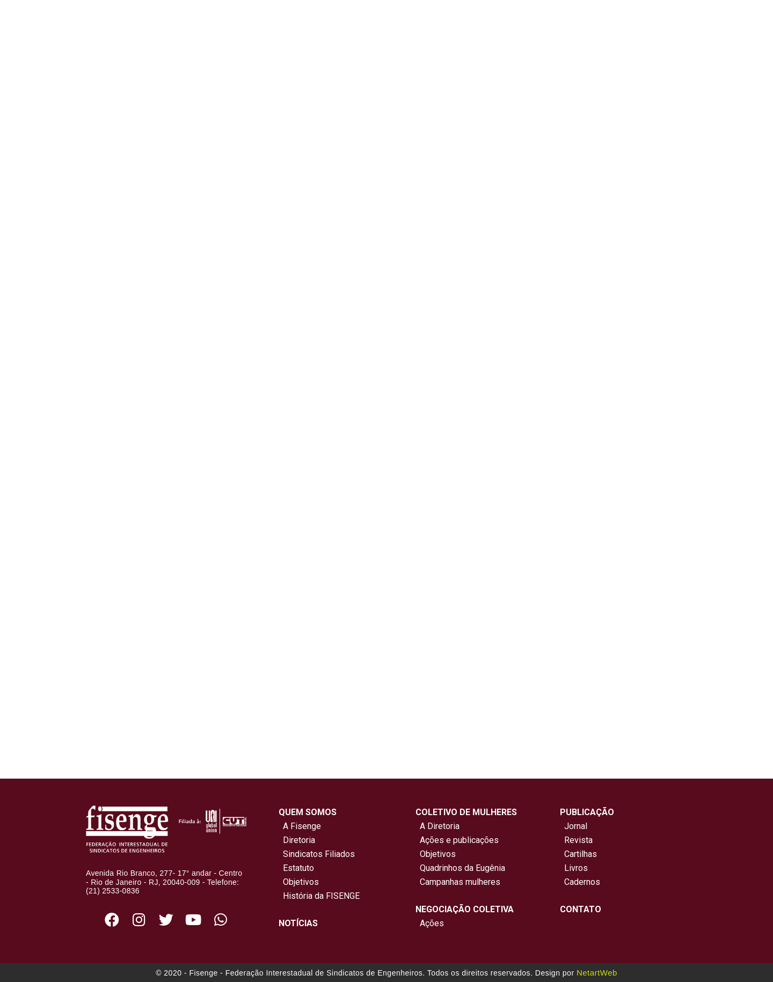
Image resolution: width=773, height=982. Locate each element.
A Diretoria (437, 826)
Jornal (575, 826)
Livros (576, 868)
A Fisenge (300, 826)
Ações (429, 923)
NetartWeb (597, 972)
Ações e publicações (457, 840)
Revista (578, 840)
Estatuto (296, 868)
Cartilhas (580, 854)
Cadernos (582, 882)
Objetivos (299, 882)
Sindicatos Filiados (317, 854)
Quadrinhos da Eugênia (460, 868)
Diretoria (297, 840)
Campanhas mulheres (457, 882)
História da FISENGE (319, 896)
